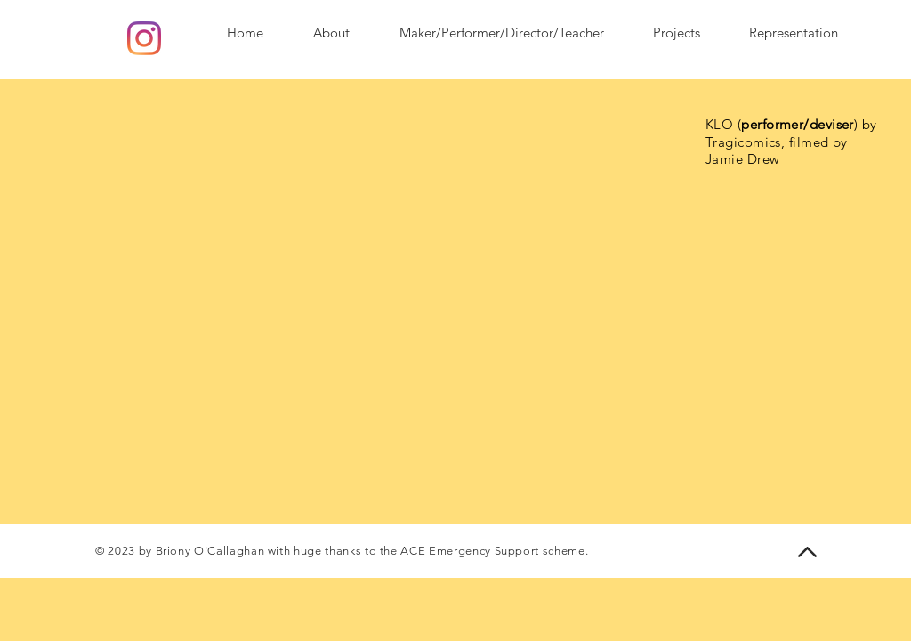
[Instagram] (144, 38)
